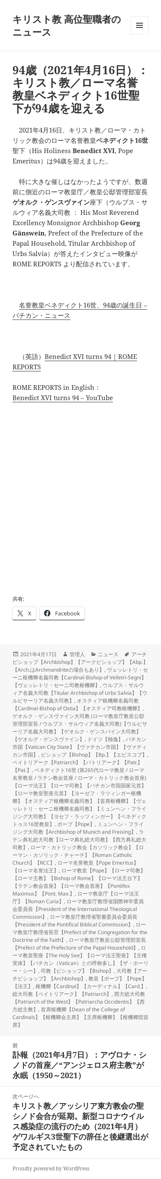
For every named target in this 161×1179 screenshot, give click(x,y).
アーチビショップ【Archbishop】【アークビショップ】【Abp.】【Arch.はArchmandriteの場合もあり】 (80, 662)
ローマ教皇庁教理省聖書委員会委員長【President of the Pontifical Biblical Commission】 (74, 920)
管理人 (77, 654)
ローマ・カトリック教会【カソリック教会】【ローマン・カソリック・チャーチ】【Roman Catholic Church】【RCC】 (78, 855)
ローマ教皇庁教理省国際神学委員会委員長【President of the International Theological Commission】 (78, 909)
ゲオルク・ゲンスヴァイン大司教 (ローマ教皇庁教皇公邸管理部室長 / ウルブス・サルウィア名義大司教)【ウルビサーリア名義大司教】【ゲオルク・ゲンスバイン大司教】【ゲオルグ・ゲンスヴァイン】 (79, 727)
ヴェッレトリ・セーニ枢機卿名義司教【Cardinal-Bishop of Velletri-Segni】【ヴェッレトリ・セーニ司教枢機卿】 (80, 677)
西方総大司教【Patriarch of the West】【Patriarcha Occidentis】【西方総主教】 (78, 1001)
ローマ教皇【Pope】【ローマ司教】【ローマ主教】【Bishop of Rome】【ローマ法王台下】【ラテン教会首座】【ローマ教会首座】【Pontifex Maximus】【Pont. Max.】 (79, 882)
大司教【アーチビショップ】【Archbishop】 (79, 974)
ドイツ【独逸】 (105, 739)
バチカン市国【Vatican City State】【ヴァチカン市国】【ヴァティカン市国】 (79, 747)
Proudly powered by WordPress (50, 1168)
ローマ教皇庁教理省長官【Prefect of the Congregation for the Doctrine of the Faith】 (79, 932)
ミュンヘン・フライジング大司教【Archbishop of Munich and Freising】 (78, 827)
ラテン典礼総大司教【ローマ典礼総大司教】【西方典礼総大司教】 (79, 839)
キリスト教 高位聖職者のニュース (66, 25)
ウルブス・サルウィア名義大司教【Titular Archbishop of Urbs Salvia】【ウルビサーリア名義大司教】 (79, 692)
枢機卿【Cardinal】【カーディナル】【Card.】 (91, 986)
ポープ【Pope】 (76, 824)
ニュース (108, 654)
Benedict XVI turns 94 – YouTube (62, 397)
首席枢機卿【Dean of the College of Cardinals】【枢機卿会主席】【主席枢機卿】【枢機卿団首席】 (80, 1017)
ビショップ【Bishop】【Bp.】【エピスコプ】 (94, 754)
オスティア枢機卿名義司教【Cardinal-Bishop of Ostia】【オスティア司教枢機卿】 (77, 704)
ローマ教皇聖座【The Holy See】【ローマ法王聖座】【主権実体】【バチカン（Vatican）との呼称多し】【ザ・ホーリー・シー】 (80, 959)
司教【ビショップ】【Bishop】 (77, 970)
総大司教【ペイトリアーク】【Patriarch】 (62, 994)
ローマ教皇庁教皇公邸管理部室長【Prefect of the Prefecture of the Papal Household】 (79, 943)
